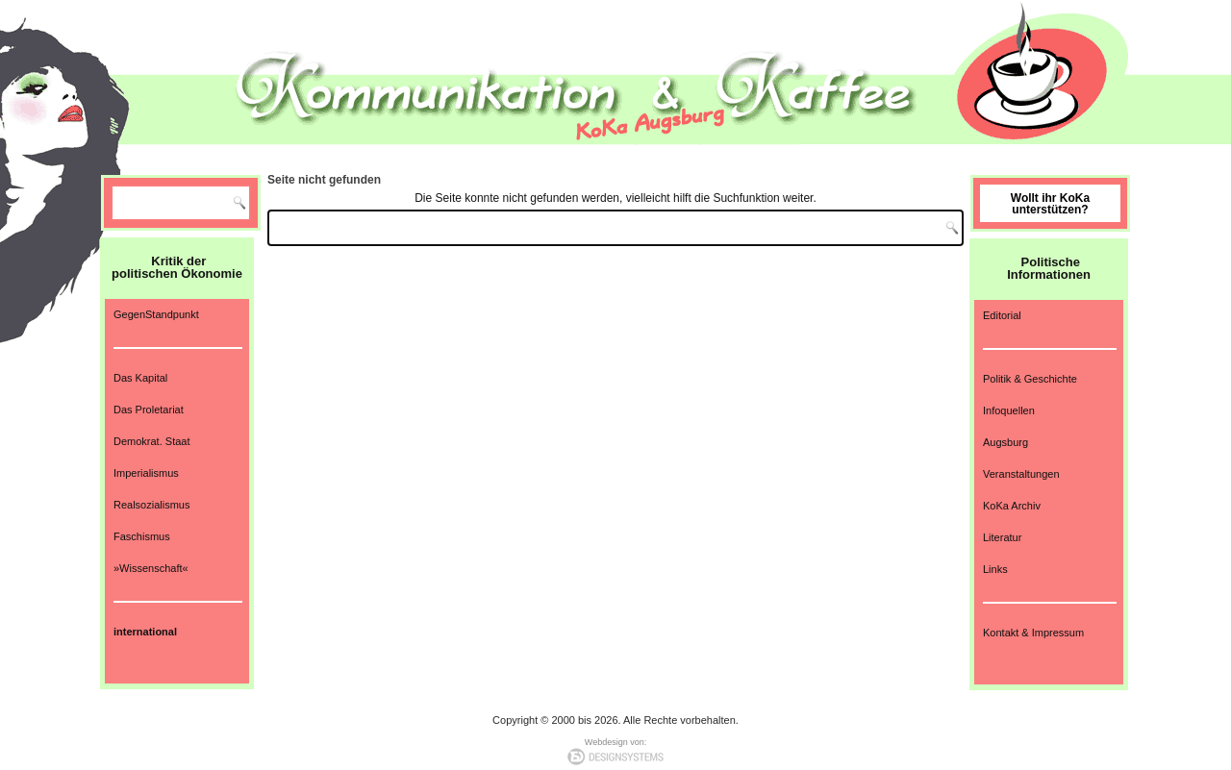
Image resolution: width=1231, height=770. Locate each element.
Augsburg (1005, 442)
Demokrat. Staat (151, 441)
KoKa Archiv (1012, 505)
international (145, 631)
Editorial (1002, 315)
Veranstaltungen (1021, 474)
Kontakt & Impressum (1033, 632)
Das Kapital (140, 378)
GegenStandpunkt (156, 314)
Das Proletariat (148, 409)
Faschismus (141, 536)
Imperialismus (146, 473)
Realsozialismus (151, 504)
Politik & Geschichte (1030, 379)
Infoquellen (1009, 410)
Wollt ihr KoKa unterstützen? (1050, 203)
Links (995, 569)
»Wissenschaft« (150, 568)
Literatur (1002, 537)
